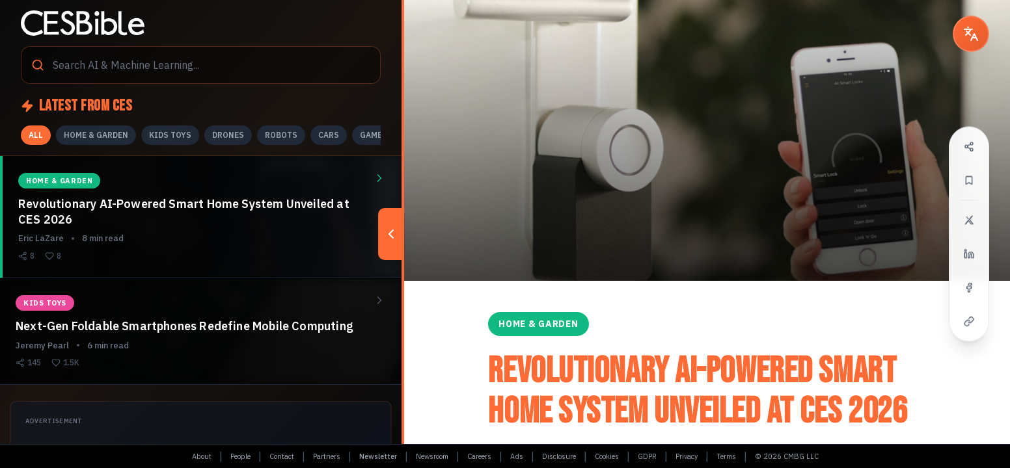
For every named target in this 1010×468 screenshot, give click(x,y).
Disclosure (559, 456)
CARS (328, 135)
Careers (479, 456)
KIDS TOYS (170, 135)
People (240, 456)
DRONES (228, 135)
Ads (516, 456)
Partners (326, 456)
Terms (726, 456)
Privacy (687, 456)
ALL (36, 135)
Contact (281, 456)
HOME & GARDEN (96, 135)
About (202, 456)
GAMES (373, 135)
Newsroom (432, 456)
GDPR (647, 456)
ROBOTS (281, 135)
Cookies (607, 456)
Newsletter (378, 456)
